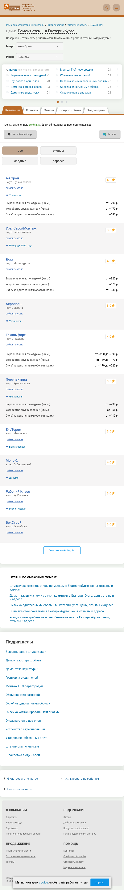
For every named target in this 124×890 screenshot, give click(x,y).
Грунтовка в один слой (25, 81)
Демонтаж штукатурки (25, 92)
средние (20, 161)
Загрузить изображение (76, 828)
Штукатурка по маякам (22, 746)
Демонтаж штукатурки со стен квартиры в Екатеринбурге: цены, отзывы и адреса (62, 597)
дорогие (58, 161)
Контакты (69, 850)
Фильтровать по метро (21, 778)
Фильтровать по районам (80, 778)
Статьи (67, 817)
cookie (43, 882)
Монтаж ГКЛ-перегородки (76, 69)
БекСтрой (13, 522)
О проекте (11, 817)
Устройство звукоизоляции (25, 729)
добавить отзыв (14, 188)
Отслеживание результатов (20, 856)
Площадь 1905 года (20, 245)
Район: (10, 56)
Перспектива (16, 379)
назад (29, 69)
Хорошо (99, 882)
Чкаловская (16, 396)
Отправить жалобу (74, 862)
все (20, 150)
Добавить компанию (75, 822)
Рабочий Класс (18, 491)
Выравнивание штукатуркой (28, 75)
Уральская (15, 195)
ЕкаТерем (14, 429)
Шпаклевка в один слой (23, 755)
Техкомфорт (16, 335)
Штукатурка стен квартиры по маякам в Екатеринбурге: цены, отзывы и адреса (61, 587)
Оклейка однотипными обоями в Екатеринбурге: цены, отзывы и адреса (62, 605)
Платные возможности (18, 850)
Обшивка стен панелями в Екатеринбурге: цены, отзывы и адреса (57, 611)
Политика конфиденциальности (23, 833)
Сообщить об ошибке (75, 856)
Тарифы (10, 862)
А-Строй (12, 178)
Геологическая (17, 508)
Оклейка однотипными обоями (79, 86)
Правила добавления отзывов (80, 833)
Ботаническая (17, 446)
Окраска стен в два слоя (75, 92)
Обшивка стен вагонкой (75, 75)
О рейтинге (12, 828)
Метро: (10, 46)
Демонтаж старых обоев (26, 86)
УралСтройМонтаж (21, 228)
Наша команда (14, 822)
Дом (9, 259)
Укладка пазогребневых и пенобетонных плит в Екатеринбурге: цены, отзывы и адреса (60, 619)
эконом (58, 150)
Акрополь (14, 304)
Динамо (14, 477)
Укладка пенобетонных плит (26, 738)
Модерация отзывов (75, 867)
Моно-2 (12, 460)
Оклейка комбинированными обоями (83, 81)
